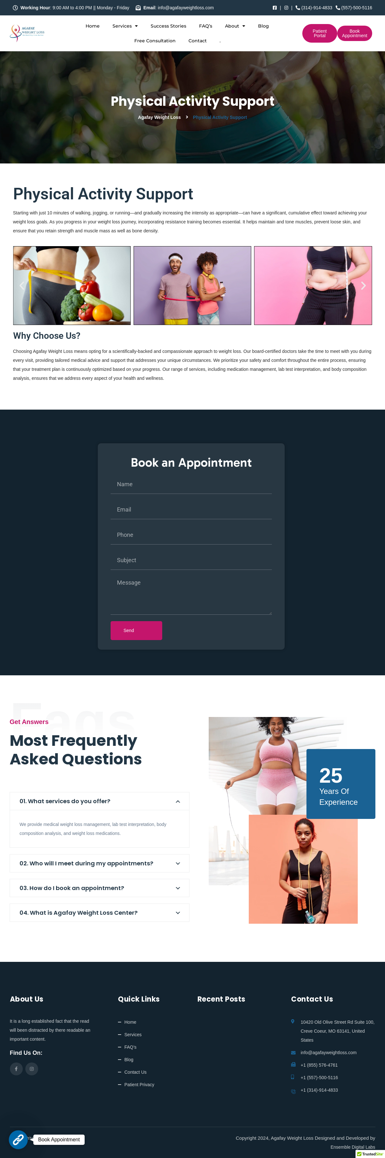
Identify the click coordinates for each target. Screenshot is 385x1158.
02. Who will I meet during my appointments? (86, 863)
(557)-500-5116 (354, 7)
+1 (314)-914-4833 (319, 1090)
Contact (197, 41)
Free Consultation (155, 41)
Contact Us (135, 1072)
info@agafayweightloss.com (329, 1052)
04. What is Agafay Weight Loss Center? (79, 913)
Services (125, 26)
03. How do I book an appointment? (72, 888)
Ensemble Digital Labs (353, 1147)
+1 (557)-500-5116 (319, 1077)
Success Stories (168, 26)
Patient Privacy (139, 1084)
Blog (263, 26)
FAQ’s (205, 26)
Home (93, 26)
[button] (21, 285)
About (235, 26)
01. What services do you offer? (65, 801)
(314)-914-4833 (314, 7)
